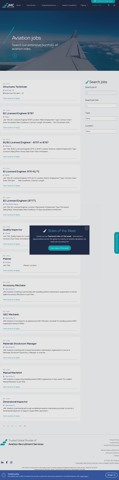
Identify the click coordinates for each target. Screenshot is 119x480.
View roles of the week (59, 248)
